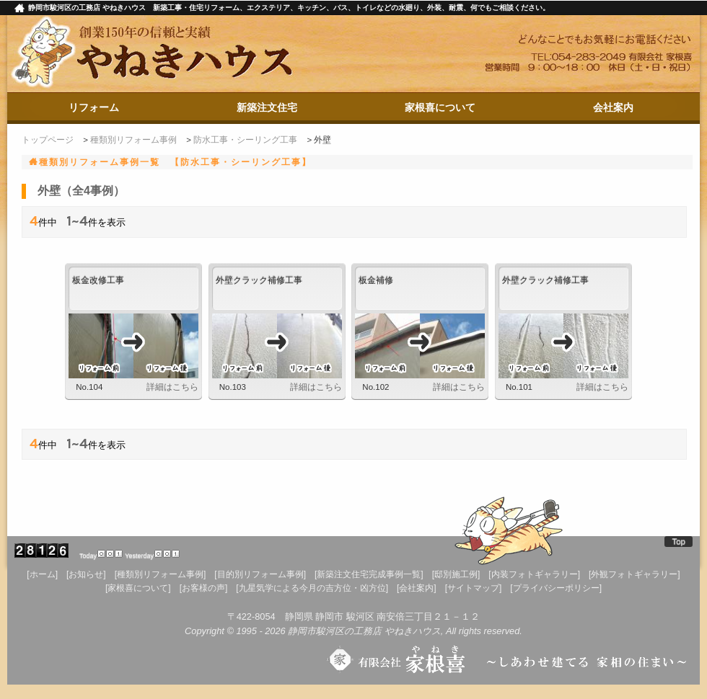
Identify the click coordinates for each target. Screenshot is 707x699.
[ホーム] (42, 574)
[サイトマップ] (473, 588)
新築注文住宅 (267, 107)
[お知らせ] (86, 574)
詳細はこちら (172, 387)
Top (678, 541)
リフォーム (94, 107)
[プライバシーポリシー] (556, 588)
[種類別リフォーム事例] (160, 574)
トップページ (48, 139)
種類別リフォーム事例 (133, 139)
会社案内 (613, 107)
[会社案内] (416, 588)
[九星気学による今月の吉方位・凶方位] (312, 588)
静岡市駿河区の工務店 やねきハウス (364, 630)
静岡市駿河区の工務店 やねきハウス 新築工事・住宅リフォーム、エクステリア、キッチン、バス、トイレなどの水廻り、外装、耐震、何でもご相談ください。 (289, 8)
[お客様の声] (204, 588)
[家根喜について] (138, 588)
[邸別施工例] (456, 574)
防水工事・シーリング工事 (245, 139)
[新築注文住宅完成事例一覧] (369, 574)
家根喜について (440, 107)
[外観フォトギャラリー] (634, 574)
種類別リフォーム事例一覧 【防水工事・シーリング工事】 (175, 162)
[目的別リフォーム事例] (260, 574)
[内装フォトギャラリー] (534, 574)
